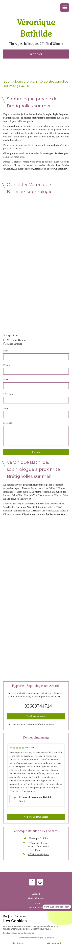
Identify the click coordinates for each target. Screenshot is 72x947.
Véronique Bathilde (16, 340)
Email (6, 379)
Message (7, 423)
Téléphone (8, 394)
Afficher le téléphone (38, 854)
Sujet (5, 408)
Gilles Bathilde (14, 343)
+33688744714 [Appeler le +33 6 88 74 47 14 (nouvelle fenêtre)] (37, 706)
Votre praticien (10, 335)
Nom (5, 350)
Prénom (7, 365)
